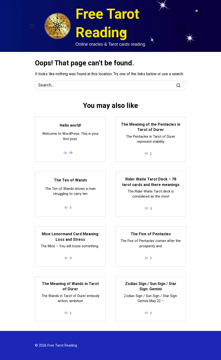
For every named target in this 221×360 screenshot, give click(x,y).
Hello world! (70, 125)
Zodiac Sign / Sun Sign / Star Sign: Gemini (150, 286)
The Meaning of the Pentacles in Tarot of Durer (150, 127)
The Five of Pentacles (151, 234)
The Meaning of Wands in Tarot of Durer (70, 286)
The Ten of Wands (70, 180)
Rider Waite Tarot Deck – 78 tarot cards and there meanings (151, 182)
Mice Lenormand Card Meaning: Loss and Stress (70, 237)
